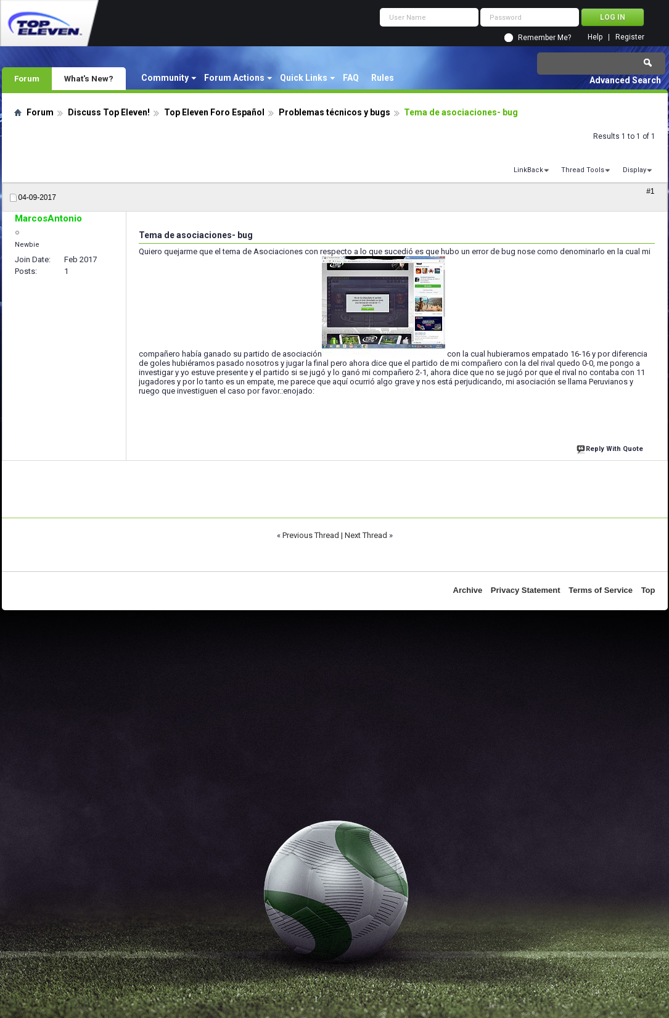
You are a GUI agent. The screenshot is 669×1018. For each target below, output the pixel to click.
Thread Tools (582, 170)
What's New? (88, 78)
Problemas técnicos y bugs (334, 112)
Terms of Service (600, 590)
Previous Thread (310, 535)
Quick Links (303, 78)
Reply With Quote (611, 447)
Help (595, 37)
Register (629, 37)
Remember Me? (544, 37)
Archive (468, 590)
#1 (650, 191)
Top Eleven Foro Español (214, 112)
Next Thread (366, 535)
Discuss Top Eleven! (109, 112)
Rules (382, 78)
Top (648, 590)
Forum (26, 78)
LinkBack (528, 170)
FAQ (351, 78)
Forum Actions (234, 78)
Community (165, 78)
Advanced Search (625, 80)
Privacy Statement (525, 590)
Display (634, 170)
